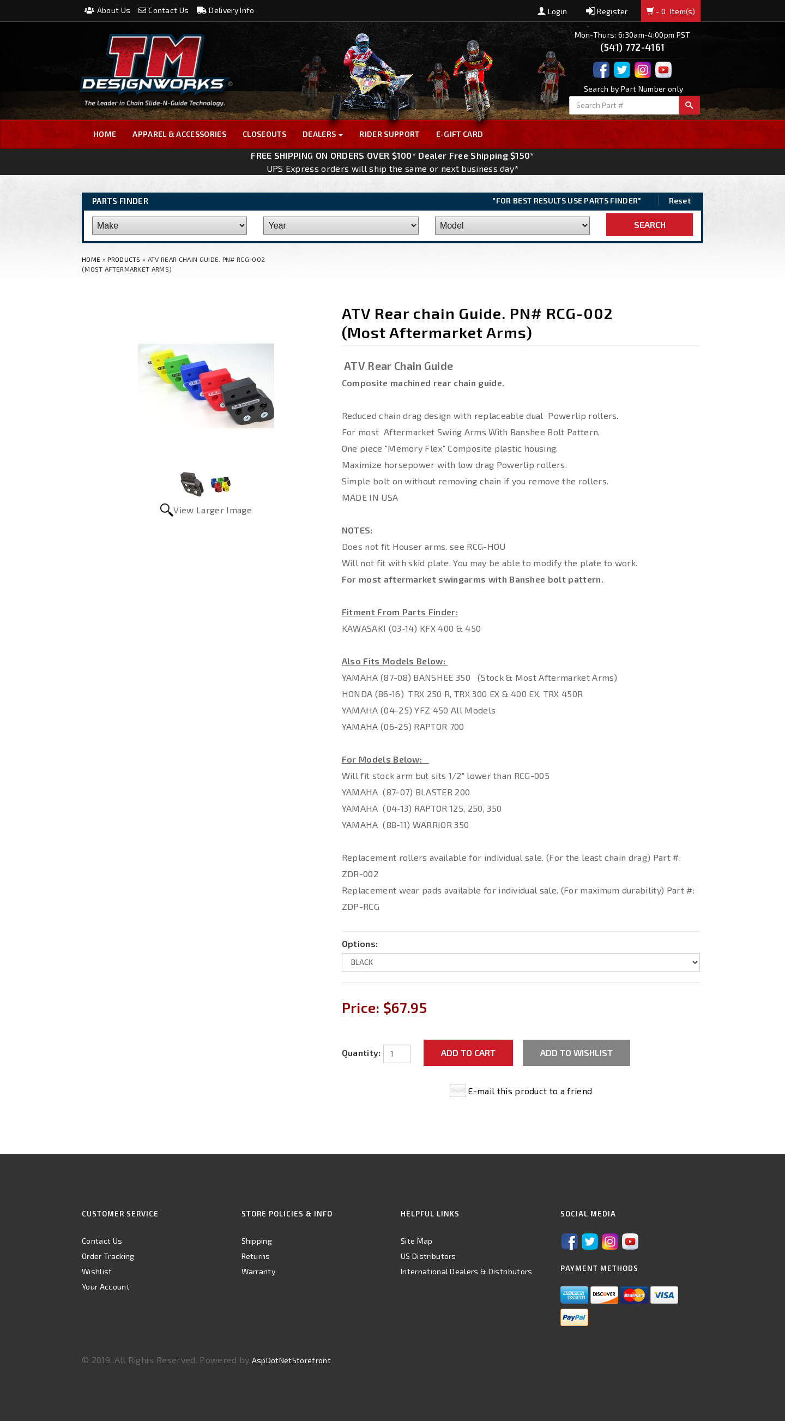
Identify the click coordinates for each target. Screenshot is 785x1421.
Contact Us (163, 10)
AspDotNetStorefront (291, 1360)
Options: (360, 943)
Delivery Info (226, 10)
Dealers (323, 134)
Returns (255, 1256)
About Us (107, 10)
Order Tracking (108, 1256)
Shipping (257, 1240)
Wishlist (97, 1271)
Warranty (258, 1271)
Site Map (417, 1240)
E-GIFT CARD (460, 134)
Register (607, 11)
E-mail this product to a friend (530, 1091)
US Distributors (428, 1256)
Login (552, 11)
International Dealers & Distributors (467, 1271)
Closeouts (264, 134)
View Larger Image (212, 510)
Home (104, 134)
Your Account (106, 1286)
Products (124, 259)
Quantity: (361, 1052)
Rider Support (389, 134)
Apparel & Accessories (179, 134)
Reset (680, 200)
